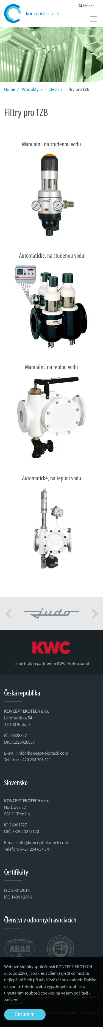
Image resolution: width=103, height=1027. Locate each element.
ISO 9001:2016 (17, 891)
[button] (8, 613)
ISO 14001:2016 (18, 897)
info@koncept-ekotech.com (42, 753)
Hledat (86, 6)
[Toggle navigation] (93, 18)
